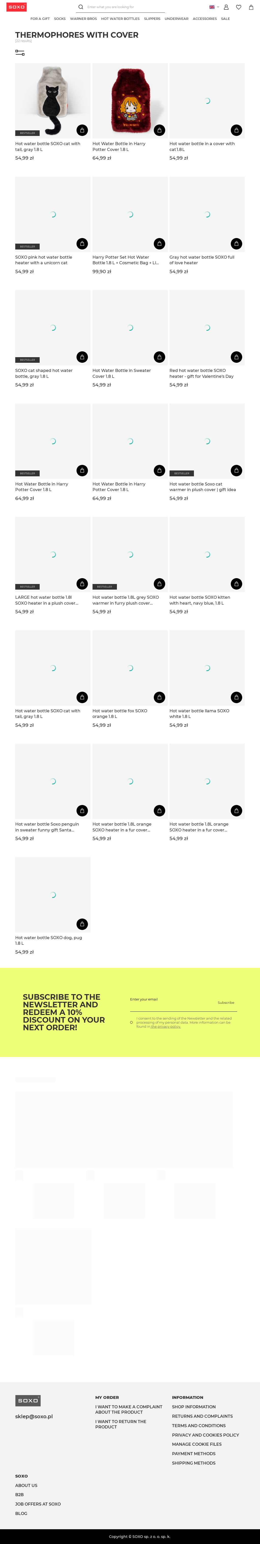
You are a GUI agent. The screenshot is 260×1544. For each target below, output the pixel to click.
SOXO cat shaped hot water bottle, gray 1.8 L (44, 373)
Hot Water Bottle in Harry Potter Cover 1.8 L (119, 146)
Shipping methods (194, 1463)
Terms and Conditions (199, 1425)
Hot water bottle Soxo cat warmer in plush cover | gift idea (203, 487)
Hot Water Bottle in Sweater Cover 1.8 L (122, 373)
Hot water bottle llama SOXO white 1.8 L (199, 713)
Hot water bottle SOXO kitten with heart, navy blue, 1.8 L (200, 600)
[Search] (81, 7)
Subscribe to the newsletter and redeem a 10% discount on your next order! (64, 1012)
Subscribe (226, 1002)
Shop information (194, 1406)
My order (107, 1397)
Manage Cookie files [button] (197, 1444)
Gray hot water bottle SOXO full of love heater (202, 260)
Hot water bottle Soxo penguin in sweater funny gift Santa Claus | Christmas (47, 827)
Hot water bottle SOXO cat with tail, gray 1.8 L (47, 146)
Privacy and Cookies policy (205, 1435)
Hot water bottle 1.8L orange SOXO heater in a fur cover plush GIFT (122, 827)
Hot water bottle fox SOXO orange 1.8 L (120, 713)
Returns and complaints (202, 1416)
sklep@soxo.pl (34, 1416)
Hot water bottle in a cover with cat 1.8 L (202, 146)
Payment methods (194, 1453)
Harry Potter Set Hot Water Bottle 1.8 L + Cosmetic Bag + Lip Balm (126, 260)
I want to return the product (120, 1424)
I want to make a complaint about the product (128, 1409)
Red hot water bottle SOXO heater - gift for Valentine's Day (202, 373)
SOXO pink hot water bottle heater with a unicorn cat (43, 260)
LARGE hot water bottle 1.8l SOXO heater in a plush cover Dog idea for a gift (45, 600)
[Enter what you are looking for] (120, 7)
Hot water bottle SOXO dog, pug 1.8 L (48, 940)
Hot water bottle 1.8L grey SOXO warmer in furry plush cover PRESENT (126, 600)
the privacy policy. (165, 1026)
